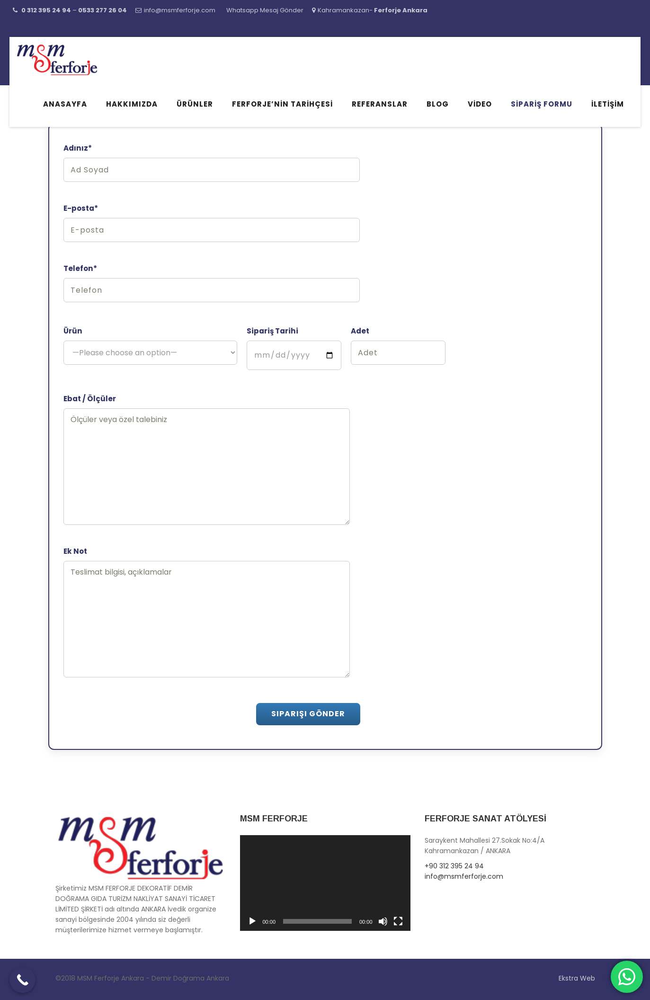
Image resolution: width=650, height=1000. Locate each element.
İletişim (607, 104)
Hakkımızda (132, 104)
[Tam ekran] (398, 921)
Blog (438, 104)
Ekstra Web (577, 978)
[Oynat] (252, 921)
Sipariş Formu (541, 104)
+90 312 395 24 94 (454, 866)
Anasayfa (65, 104)
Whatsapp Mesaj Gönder (264, 10)
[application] (325, 883)
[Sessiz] (383, 921)
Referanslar (380, 104)
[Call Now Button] (22, 980)
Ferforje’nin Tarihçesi (282, 104)
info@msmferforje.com (179, 10)
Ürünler (195, 104)
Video (480, 104)
